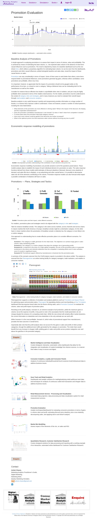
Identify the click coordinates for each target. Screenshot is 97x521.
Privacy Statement (21, 513)
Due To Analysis (80, 302)
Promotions (15, 76)
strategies (75, 223)
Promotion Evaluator (67, 304)
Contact (14, 513)
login (68, 3)
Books (54, 3)
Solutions (33, 3)
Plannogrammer (27, 258)
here (17, 69)
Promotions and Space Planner (74, 300)
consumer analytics (35, 98)
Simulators (44, 3)
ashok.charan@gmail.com (21, 481)
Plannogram (42, 302)
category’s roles (63, 223)
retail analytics (21, 98)
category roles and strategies (29, 96)
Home (23, 3)
